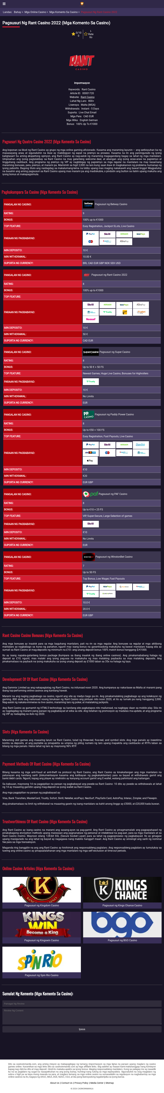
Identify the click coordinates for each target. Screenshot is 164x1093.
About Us (54, 1083)
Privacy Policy (81, 1083)
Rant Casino (88, 97)
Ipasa (82, 1029)
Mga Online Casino (35, 12)
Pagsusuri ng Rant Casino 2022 (99, 12)
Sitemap (110, 1083)
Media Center (97, 1083)
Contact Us (66, 1083)
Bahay (17, 12)
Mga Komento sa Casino (63, 12)
